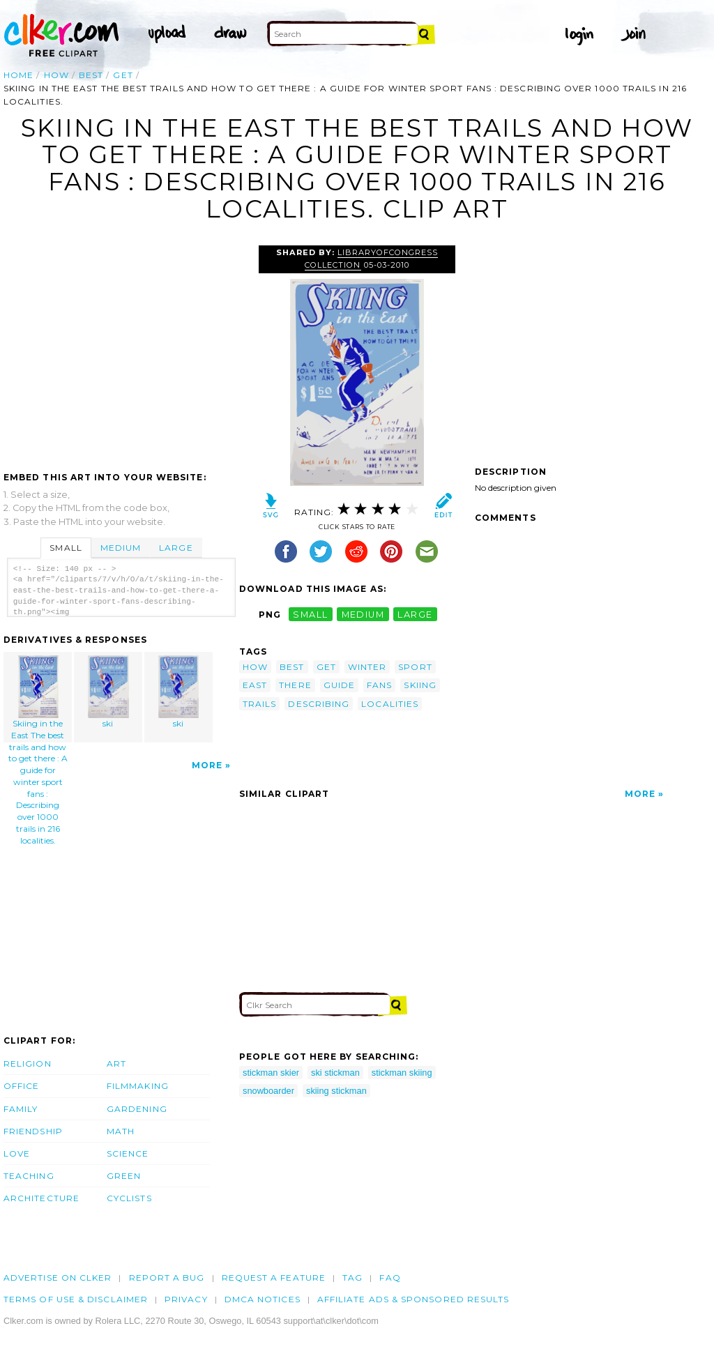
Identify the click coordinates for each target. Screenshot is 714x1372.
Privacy (186, 1299)
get (122, 75)
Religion (27, 1063)
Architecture (41, 1198)
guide (339, 685)
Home (18, 75)
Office (21, 1086)
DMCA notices (263, 1299)
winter (367, 667)
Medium (120, 547)
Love (16, 1153)
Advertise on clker (57, 1277)
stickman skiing (402, 1072)
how (56, 75)
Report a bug (167, 1277)
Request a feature (274, 1277)
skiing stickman (336, 1090)
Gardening (137, 1109)
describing (318, 704)
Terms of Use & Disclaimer (75, 1299)
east (255, 685)
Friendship (33, 1131)
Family (20, 1109)
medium (363, 614)
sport (415, 667)
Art (116, 1063)
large (414, 614)
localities (389, 704)
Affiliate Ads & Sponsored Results (413, 1299)
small (310, 614)
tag (352, 1277)
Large (175, 547)
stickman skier (271, 1072)
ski (108, 692)
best (91, 75)
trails (259, 704)
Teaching (28, 1176)
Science (128, 1153)
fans (379, 685)
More (207, 765)
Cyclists (129, 1198)
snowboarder (268, 1090)
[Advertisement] (120, 350)
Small (66, 547)
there (295, 685)
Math (121, 1131)
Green (124, 1176)
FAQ (389, 1277)
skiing (420, 685)
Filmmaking (138, 1086)
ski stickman (335, 1072)
